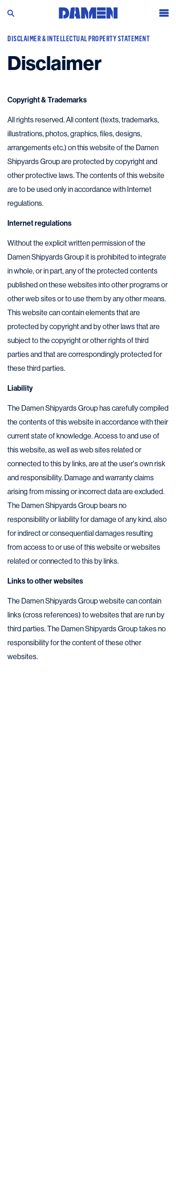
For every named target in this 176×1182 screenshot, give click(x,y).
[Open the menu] (164, 11)
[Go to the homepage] (88, 10)
